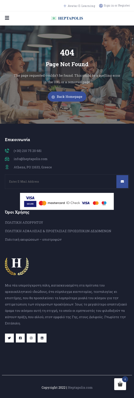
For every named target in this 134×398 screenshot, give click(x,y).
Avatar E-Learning (79, 6)
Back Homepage (67, 96)
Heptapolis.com (80, 387)
